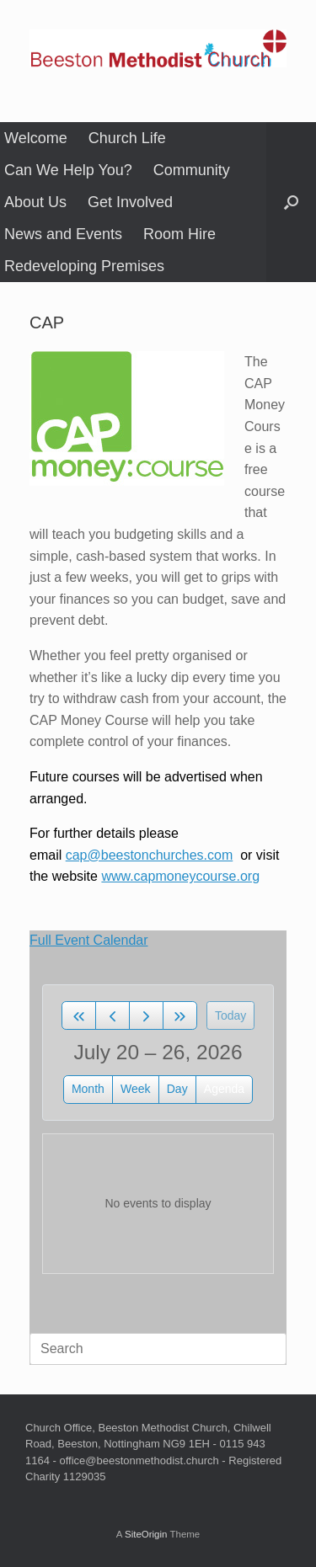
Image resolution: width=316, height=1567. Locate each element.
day (177, 1088)
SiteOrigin (146, 1534)
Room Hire (179, 234)
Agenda (224, 1088)
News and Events (63, 234)
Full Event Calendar (88, 940)
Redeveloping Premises (84, 266)
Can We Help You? (68, 170)
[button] (291, 202)
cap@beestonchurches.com (149, 855)
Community (191, 170)
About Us (35, 202)
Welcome (35, 138)
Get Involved (130, 202)
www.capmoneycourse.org (180, 876)
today (230, 1015)
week (136, 1088)
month (88, 1088)
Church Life (127, 138)
